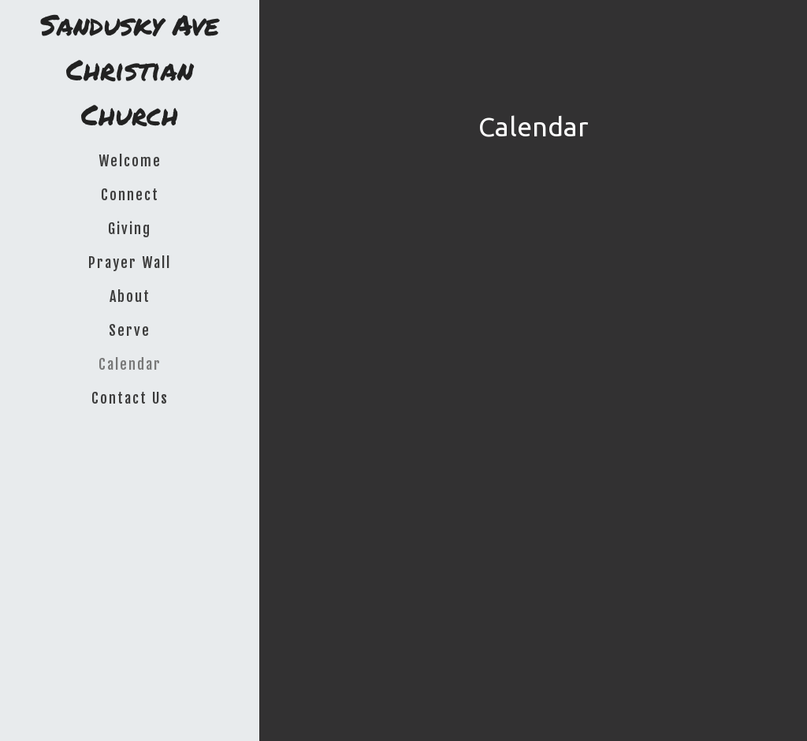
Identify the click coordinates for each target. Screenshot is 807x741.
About (130, 296)
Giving (129, 228)
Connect (130, 194)
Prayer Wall (129, 262)
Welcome (130, 160)
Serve (130, 330)
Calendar (130, 364)
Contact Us (130, 398)
